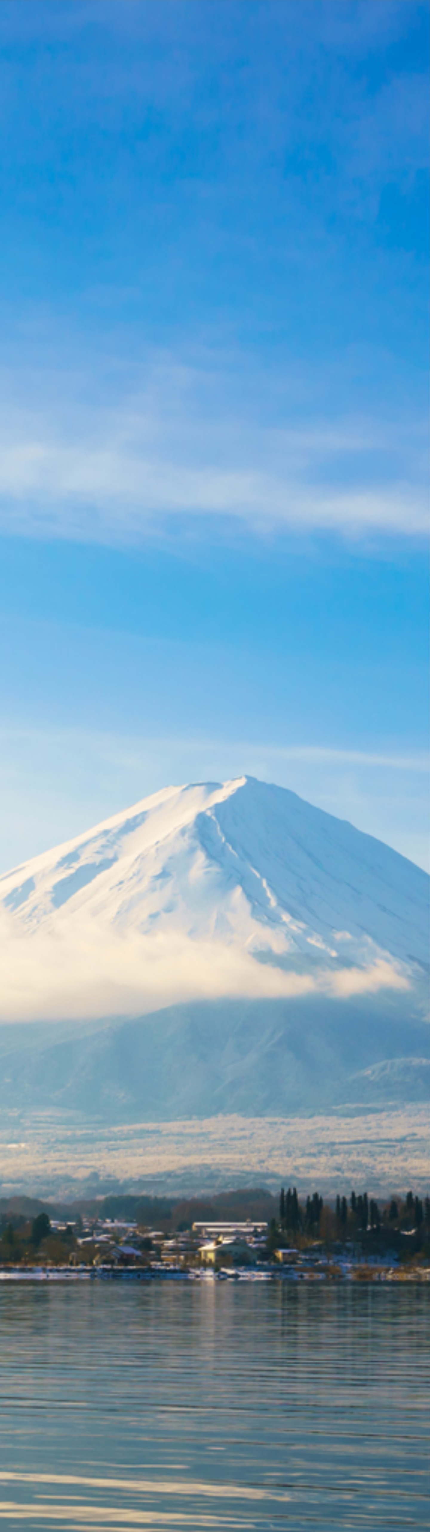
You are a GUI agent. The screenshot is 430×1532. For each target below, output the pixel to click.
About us (271, 10)
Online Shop (330, 10)
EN (379, 10)
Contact (359, 10)
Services (299, 10)
